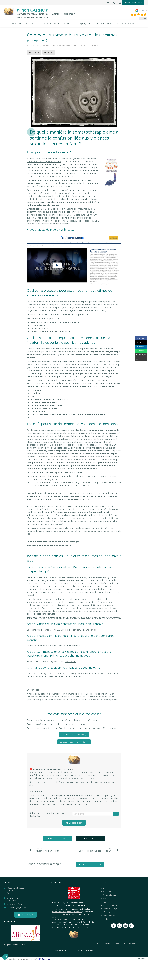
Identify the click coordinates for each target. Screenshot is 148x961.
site (31, 785)
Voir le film (76, 676)
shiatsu (105, 798)
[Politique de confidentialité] (13, 944)
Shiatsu (111, 696)
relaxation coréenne (92, 801)
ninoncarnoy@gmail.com (17, 907)
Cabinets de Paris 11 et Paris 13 (65, 919)
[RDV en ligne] (25, 915)
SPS (38, 699)
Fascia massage (70, 914)
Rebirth (61, 699)
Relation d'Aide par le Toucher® (64, 696)
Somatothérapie (59, 911)
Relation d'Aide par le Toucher (45, 301)
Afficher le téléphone (16, 904)
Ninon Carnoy (33, 693)
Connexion (140, 958)
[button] (5, 957)
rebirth (111, 801)
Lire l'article (90, 629)
